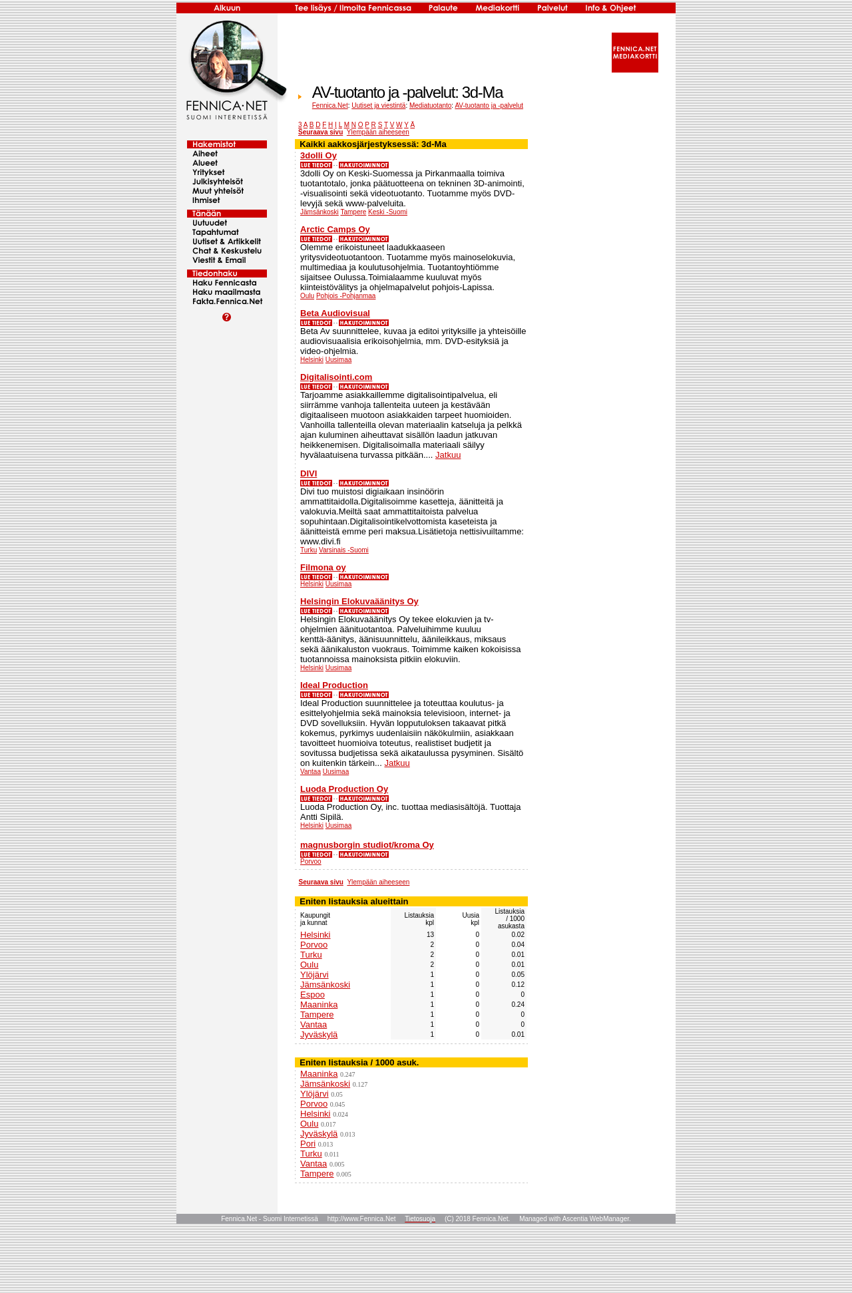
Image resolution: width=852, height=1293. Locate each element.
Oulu (307, 295)
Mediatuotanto (430, 105)
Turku (308, 550)
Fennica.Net (330, 105)
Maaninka (318, 1005)
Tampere (353, 212)
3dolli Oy (318, 155)
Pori (308, 1144)
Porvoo (310, 861)
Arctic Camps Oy (335, 229)
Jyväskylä (318, 1034)
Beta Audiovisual (335, 313)
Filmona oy (323, 567)
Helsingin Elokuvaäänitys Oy (359, 601)
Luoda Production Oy (344, 789)
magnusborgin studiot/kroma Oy (367, 845)
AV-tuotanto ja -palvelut (489, 105)
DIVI (308, 473)
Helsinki (311, 359)
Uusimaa (338, 359)
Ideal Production (334, 685)
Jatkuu (448, 455)
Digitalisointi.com (336, 377)
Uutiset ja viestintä (378, 105)
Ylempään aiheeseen (378, 132)
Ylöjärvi (314, 975)
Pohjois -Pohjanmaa (346, 295)
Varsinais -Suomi (344, 550)
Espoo (312, 995)
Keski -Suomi (387, 212)
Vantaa (310, 771)
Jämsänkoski (319, 212)
